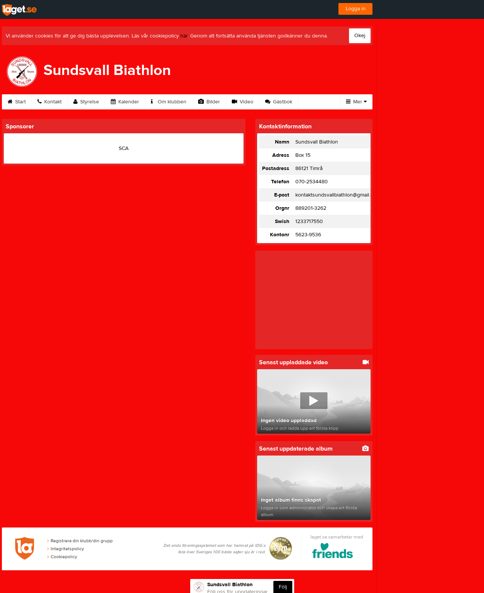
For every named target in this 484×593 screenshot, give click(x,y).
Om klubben (168, 101)
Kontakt (49, 101)
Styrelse (86, 101)
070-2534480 (311, 181)
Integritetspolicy (65, 549)
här (184, 36)
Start (17, 101)
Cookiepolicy (62, 557)
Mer (356, 101)
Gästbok (278, 101)
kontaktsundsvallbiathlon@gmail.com (337, 195)
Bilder (209, 101)
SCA (124, 148)
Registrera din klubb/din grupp (80, 541)
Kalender (125, 101)
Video (242, 101)
